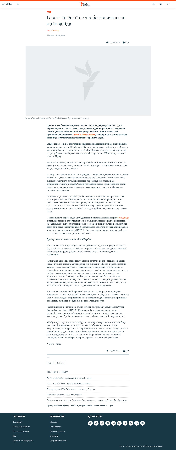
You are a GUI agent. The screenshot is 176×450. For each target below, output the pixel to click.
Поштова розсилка (21, 432)
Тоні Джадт (123, 218)
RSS (14, 436)
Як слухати (17, 422)
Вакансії (54, 436)
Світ (49, 12)
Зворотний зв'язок (58, 441)
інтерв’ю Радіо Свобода (84, 135)
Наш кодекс (55, 427)
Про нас (53, 422)
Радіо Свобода (53, 31)
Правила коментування (23, 441)
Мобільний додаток (21, 427)
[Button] (113, 42)
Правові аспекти (57, 432)
